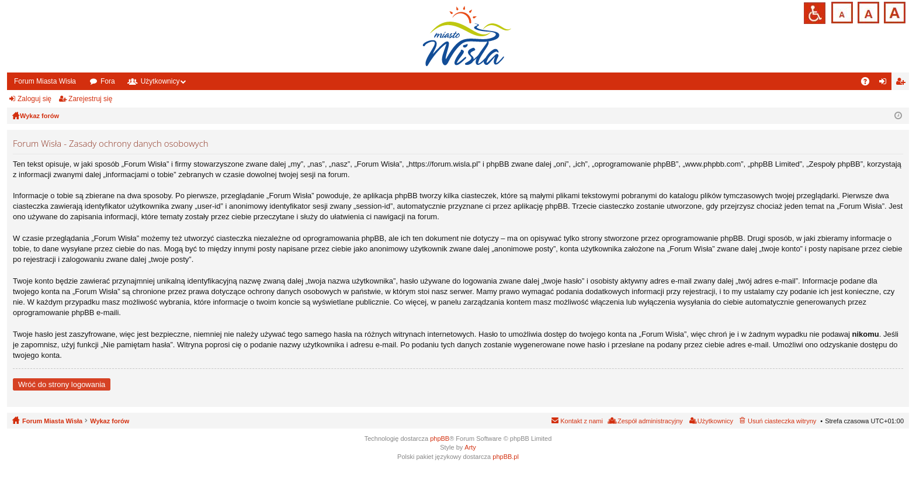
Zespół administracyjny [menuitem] (650, 420)
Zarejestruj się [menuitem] (902, 83)
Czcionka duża (893, 11)
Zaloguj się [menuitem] (885, 83)
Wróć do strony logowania (61, 384)
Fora (107, 81)
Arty (470, 447)
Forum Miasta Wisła (45, 81)
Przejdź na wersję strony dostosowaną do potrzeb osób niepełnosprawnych (814, 13)
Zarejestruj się (90, 99)
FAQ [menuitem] (869, 83)
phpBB (439, 438)
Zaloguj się (34, 99)
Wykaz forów (109, 420)
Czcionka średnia (867, 11)
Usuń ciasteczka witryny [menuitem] (782, 420)
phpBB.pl (505, 456)
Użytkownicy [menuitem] (715, 420)
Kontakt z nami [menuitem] (581, 420)
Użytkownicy (160, 81)
